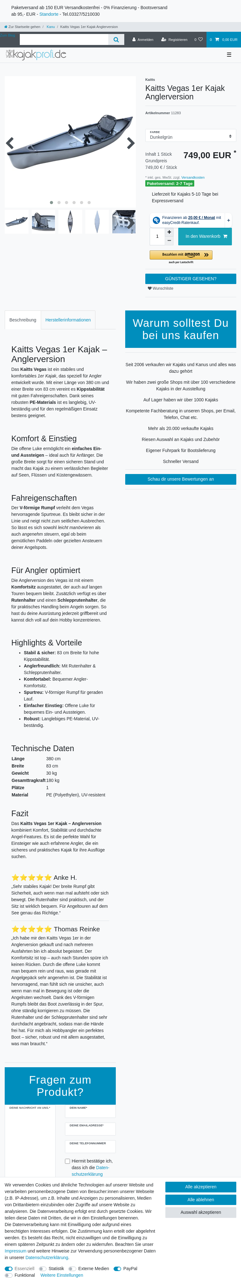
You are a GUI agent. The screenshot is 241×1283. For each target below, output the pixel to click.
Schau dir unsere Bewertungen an (180, 479)
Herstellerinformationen (68, 319)
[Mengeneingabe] (157, 236)
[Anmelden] (143, 39)
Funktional (25, 1275)
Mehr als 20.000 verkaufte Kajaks (180, 428)
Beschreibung (22, 319)
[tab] (23, 319)
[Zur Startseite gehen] (22, 27)
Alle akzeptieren (201, 1186)
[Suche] (116, 39)
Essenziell (25, 1268)
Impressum (15, 1250)
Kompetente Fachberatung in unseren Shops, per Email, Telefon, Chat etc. (180, 414)
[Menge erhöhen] (169, 232)
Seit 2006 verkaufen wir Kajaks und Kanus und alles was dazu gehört (181, 368)
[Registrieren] (174, 39)
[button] (191, 257)
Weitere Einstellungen (61, 1275)
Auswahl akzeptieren (200, 1212)
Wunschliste (160, 288)
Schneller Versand (181, 461)
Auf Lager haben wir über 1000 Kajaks (180, 399)
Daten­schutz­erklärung (46, 1257)
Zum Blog (7, 35)
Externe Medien (93, 1268)
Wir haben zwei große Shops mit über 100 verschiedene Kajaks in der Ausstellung (181, 385)
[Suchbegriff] (64, 39)
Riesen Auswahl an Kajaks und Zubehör (181, 439)
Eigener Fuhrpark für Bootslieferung (181, 450)
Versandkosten (192, 177)
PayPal (130, 1268)
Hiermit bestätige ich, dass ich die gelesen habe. (92, 1170)
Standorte (48, 14)
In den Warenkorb (206, 236)
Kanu (50, 27)
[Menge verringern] (169, 241)
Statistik (56, 1268)
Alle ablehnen (201, 1199)
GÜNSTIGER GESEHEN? (190, 278)
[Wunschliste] (198, 39)
